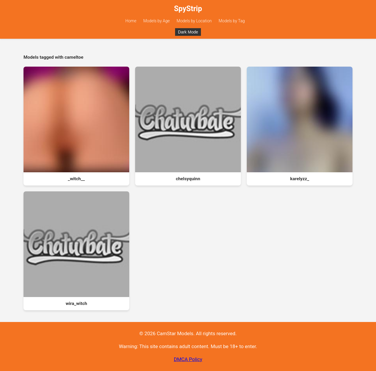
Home (130, 20)
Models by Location (194, 20)
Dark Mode (188, 32)
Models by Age (156, 20)
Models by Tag (232, 20)
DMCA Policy (188, 359)
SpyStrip (188, 8)
